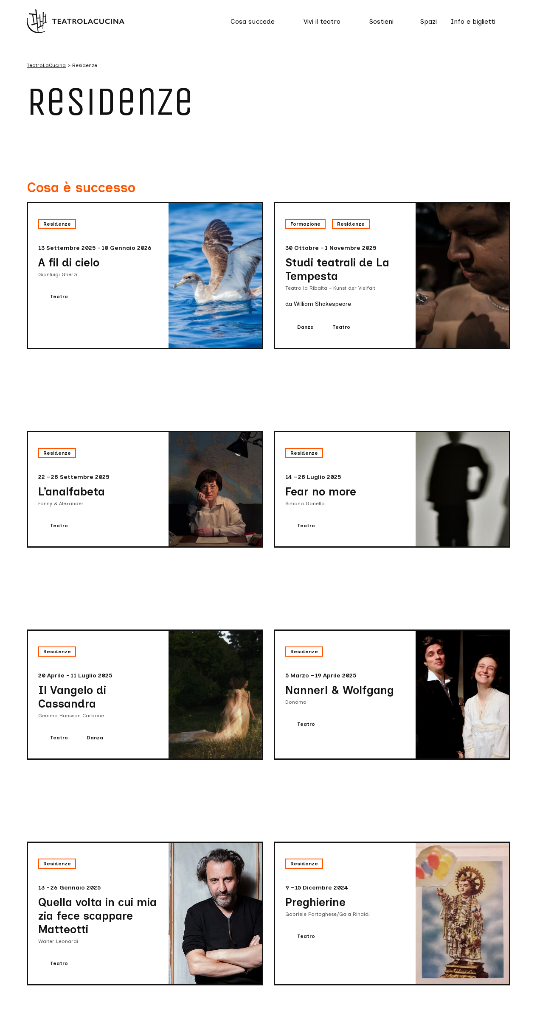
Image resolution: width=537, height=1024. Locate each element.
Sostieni (381, 21)
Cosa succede (253, 21)
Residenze (57, 224)
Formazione (305, 224)
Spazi (428, 21)
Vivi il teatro (322, 21)
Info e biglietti (473, 21)
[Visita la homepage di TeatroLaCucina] (75, 21)
